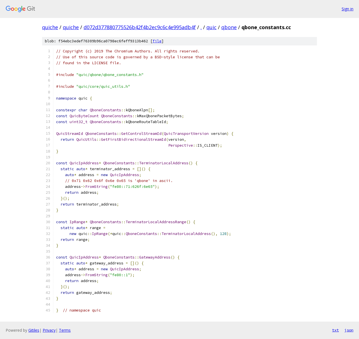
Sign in (347, 8)
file (157, 41)
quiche (50, 27)
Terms (65, 330)
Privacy (49, 330)
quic (211, 27)
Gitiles (33, 330)
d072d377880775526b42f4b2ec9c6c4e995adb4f (140, 27)
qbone (229, 27)
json (348, 330)
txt (335, 330)
